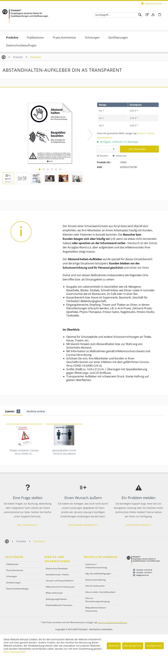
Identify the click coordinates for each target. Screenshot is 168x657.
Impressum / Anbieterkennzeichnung (96, 566)
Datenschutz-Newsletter (57, 568)
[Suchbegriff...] (118, 15)
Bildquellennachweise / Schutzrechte (95, 609)
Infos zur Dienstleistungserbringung (97, 600)
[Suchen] (140, 15)
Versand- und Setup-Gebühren (60, 580)
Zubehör (12, 411)
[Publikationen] (35, 37)
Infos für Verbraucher (95, 585)
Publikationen (12, 564)
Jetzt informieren (27, 524)
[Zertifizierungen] (118, 37)
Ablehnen (113, 645)
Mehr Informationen (15, 651)
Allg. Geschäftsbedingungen (98, 573)
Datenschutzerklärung (95, 579)
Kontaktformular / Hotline (57, 574)
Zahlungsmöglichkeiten (56, 599)
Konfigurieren (154, 645)
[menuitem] (118, 15)
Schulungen (11, 576)
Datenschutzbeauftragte (17, 588)
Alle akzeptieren (133, 645)
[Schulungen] (92, 37)
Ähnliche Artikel (36, 411)
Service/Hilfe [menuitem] (152, 3)
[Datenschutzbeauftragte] (21, 45)
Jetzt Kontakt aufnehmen (83, 524)
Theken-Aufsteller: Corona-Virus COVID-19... (24, 452)
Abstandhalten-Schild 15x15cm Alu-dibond (64, 452)
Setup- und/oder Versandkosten (112, 622)
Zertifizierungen (13, 582)
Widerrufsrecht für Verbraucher (60, 586)
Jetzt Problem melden (139, 524)
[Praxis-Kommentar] (64, 37)
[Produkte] (12, 37)
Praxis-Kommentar (14, 570)
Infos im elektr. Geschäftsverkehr (100, 592)
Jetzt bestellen (143, 148)
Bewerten (119, 155)
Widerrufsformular (54, 592)
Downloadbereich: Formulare (59, 605)
